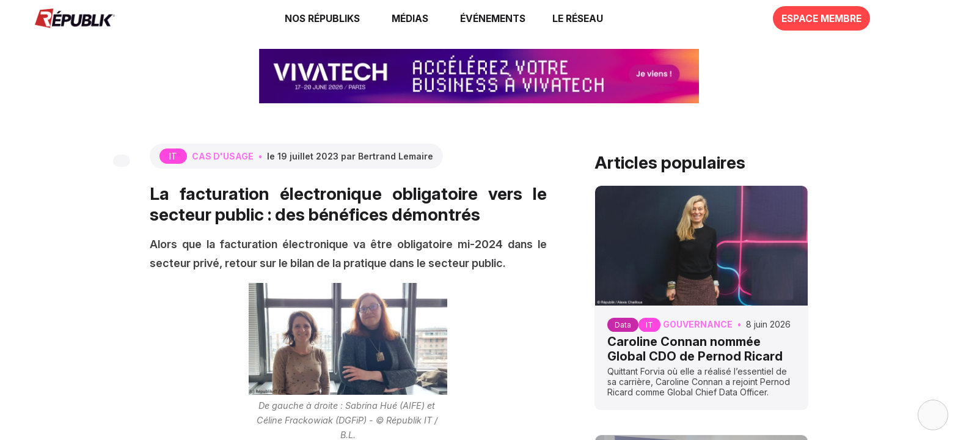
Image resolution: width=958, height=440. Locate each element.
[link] (322, 18)
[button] (491, 18)
